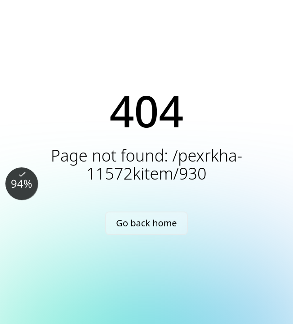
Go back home (146, 223)
